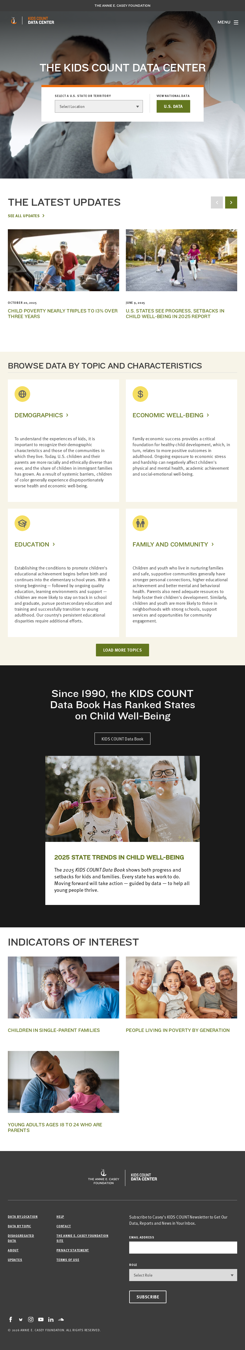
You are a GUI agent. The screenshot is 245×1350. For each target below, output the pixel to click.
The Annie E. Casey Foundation (122, 6)
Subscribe (147, 1297)
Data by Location (22, 1216)
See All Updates (23, 215)
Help (60, 1216)
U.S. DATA (173, 106)
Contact (63, 1226)
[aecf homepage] (14, 20)
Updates (15, 1260)
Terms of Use (67, 1260)
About (13, 1250)
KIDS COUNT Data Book (122, 739)
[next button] (231, 202)
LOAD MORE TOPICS (122, 650)
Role (133, 1265)
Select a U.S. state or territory (83, 96)
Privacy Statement (72, 1250)
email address (141, 1237)
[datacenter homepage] (41, 20)
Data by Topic (19, 1226)
